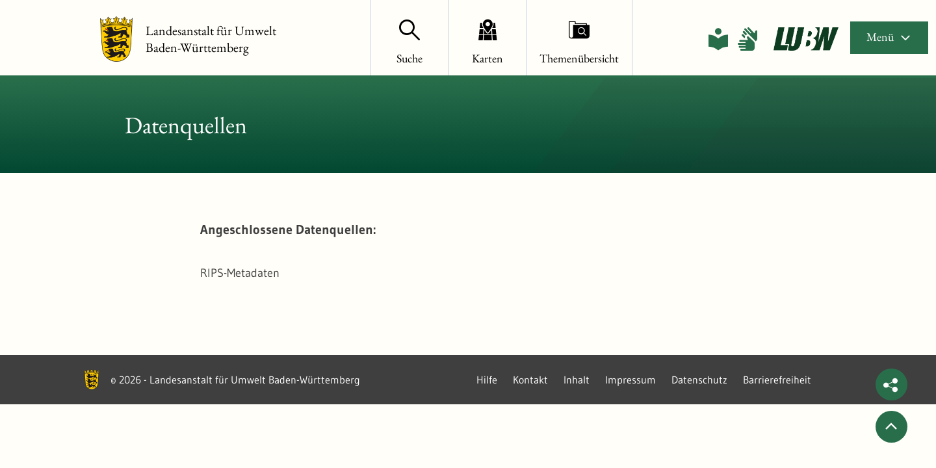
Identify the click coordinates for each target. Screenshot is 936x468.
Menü (889, 36)
